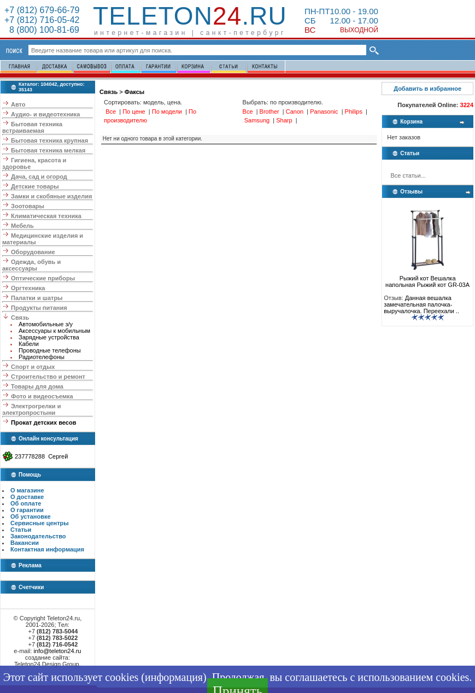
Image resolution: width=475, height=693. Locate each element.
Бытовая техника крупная (49, 140)
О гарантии (27, 510)
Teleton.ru (190, 16)
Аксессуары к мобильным (54, 330)
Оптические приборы (43, 278)
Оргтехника (28, 288)
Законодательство (38, 536)
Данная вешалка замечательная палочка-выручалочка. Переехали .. (421, 304)
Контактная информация (47, 549)
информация (174, 677)
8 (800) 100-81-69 (41, 29)
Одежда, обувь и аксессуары (31, 265)
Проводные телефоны (50, 350)
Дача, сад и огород (39, 176)
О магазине (27, 490)
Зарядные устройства (49, 337)
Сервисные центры (39, 523)
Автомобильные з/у (46, 324)
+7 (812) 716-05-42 (41, 20)
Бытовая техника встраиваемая (32, 127)
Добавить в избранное (427, 88)
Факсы (134, 92)
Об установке (30, 516)
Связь (20, 317)
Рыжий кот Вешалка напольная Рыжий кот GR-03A (427, 278)
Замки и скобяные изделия (51, 196)
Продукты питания (39, 307)
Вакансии (24, 542)
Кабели (29, 343)
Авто (18, 104)
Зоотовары (27, 206)
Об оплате (25, 503)
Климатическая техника (46, 216)
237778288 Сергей (41, 456)
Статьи (20, 529)
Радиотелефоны (41, 357)
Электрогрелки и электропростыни (31, 409)
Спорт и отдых (33, 366)
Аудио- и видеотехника (45, 114)
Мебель (22, 225)
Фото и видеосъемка (42, 396)
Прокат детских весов (43, 422)
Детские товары (35, 186)
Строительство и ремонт (48, 376)
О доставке (27, 497)
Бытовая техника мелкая (48, 150)
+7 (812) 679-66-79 (41, 10)
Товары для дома (37, 386)
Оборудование (33, 252)
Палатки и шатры (36, 298)
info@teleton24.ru (57, 651)
